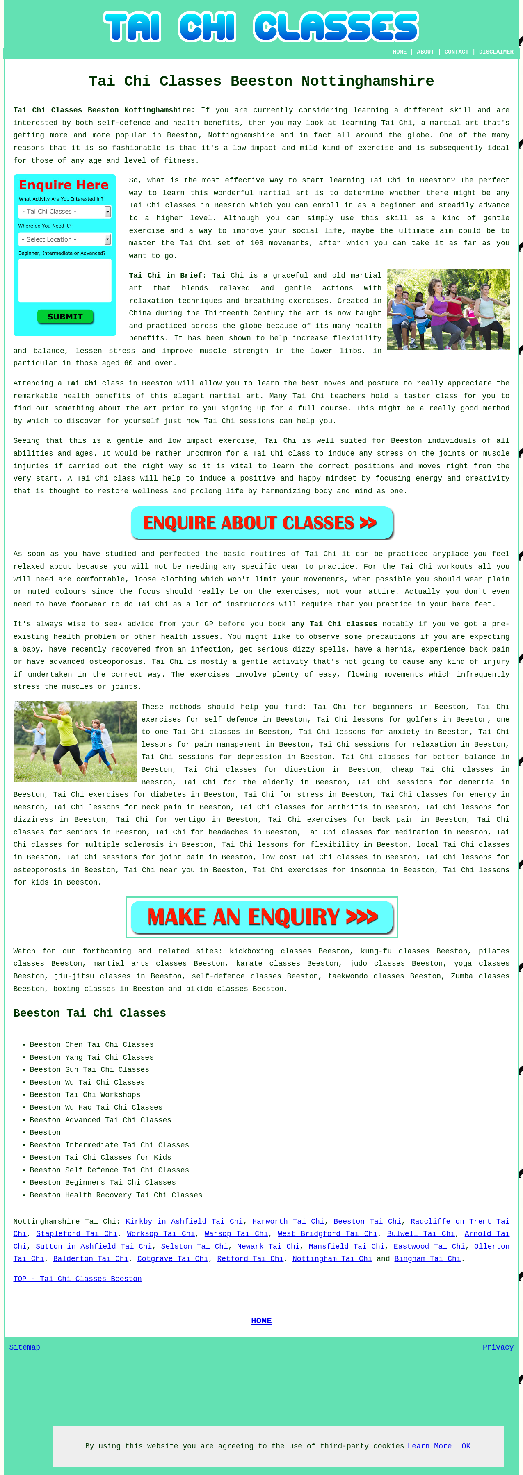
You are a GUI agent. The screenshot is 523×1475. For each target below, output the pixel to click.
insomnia (368, 870)
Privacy (498, 1347)
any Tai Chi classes (334, 624)
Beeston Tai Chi (368, 1221)
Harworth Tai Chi (288, 1221)
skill (461, 110)
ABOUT (425, 52)
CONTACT (457, 52)
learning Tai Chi (376, 123)
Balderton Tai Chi (91, 1259)
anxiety (404, 732)
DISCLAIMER (496, 52)
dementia (476, 782)
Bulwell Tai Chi (421, 1234)
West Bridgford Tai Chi (327, 1234)
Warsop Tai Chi (236, 1234)
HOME (400, 52)
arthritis (348, 807)
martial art (284, 193)
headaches (228, 832)
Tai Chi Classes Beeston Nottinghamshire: (107, 110)
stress (310, 795)
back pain (393, 820)
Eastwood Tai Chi (429, 1246)
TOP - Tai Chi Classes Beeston (78, 1279)
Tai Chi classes (162, 205)
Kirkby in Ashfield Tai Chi (184, 1221)
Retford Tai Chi (250, 1259)
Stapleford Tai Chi (76, 1234)
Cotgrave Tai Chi (172, 1259)
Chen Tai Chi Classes (109, 1045)
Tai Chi (385, 180)
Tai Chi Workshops (103, 1095)
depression (259, 757)
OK (466, 1446)
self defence (231, 720)
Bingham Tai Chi (428, 1259)
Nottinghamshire (47, 1221)
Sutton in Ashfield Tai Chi (94, 1246)
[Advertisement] (441, 1090)
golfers (422, 720)
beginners (393, 707)
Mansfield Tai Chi (347, 1246)
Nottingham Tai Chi (332, 1259)
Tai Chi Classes (120, 1057)
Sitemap (25, 1347)
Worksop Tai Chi (161, 1234)
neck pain (162, 807)
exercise (146, 231)
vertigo (190, 820)
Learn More (430, 1446)
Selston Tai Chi (194, 1246)
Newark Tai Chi (268, 1246)
